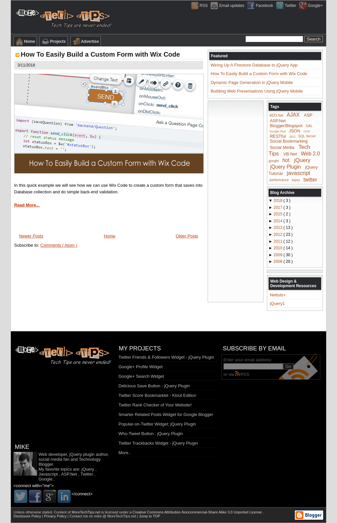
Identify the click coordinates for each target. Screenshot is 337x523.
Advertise (85, 41)
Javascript (48, 474)
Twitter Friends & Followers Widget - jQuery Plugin (166, 357)
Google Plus (278, 131)
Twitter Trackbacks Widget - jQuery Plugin (158, 443)
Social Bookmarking (289, 141)
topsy (296, 180)
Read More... (26, 205)
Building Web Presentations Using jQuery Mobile (257, 91)
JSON (294, 130)
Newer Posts (31, 236)
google (274, 161)
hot (286, 160)
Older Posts (187, 236)
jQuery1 (277, 303)
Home (25, 41)
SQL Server (307, 136)
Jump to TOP (149, 516)
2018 (278, 200)
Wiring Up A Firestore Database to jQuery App (254, 65)
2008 (278, 261)
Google (45, 479)
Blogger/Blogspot (286, 125)
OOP (306, 131)
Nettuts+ (278, 294)
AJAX (293, 115)
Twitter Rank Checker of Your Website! (155, 404)
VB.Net (290, 153)
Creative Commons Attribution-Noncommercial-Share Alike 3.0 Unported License (198, 512)
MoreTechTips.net (86, 512)
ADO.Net (276, 115)
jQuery (302, 160)
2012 (278, 234)
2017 (278, 207)
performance (279, 180)
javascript (298, 173)
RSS (242, 374)
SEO (292, 136)
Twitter (86, 474)
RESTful (278, 135)
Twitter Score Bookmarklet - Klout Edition (157, 395)
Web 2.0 (310, 153)
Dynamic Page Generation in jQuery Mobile (252, 82)
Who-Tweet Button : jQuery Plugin (150, 433)
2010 (278, 248)
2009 (278, 255)
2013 (278, 227)
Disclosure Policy (27, 516)
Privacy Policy (56, 516)
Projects (53, 41)
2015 (278, 214)
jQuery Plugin (285, 166)
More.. (124, 452)
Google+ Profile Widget (140, 366)
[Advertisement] (235, 201)
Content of (77, 512)
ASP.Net (278, 120)
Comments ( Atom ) (58, 245)
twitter (310, 179)
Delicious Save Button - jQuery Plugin (154, 385)
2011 (278, 241)
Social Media (282, 147)
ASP (308, 115)
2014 (278, 221)
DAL (309, 126)
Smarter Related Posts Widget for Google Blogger (165, 414)
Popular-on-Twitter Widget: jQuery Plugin (157, 424)
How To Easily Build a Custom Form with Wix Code (100, 54)
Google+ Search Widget (141, 376)
